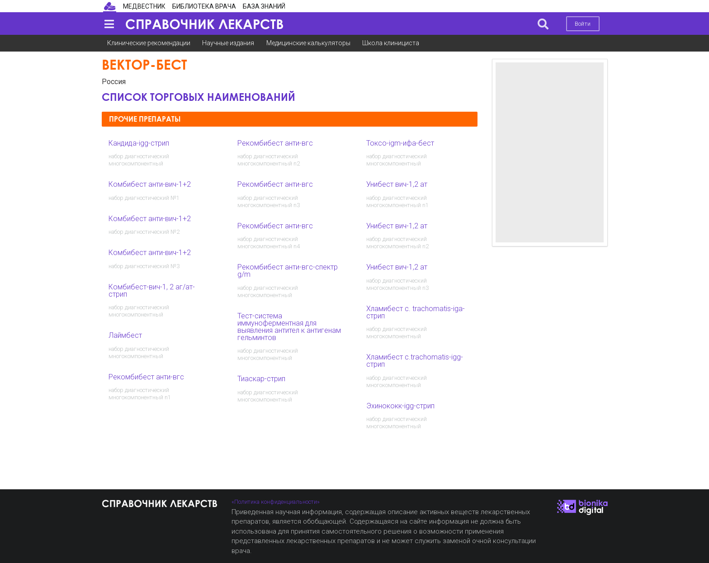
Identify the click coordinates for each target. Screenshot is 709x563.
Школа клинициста (390, 43)
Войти (583, 23)
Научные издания (228, 43)
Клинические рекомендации (148, 43)
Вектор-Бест (144, 64)
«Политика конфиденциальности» (276, 501)
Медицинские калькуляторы (308, 43)
